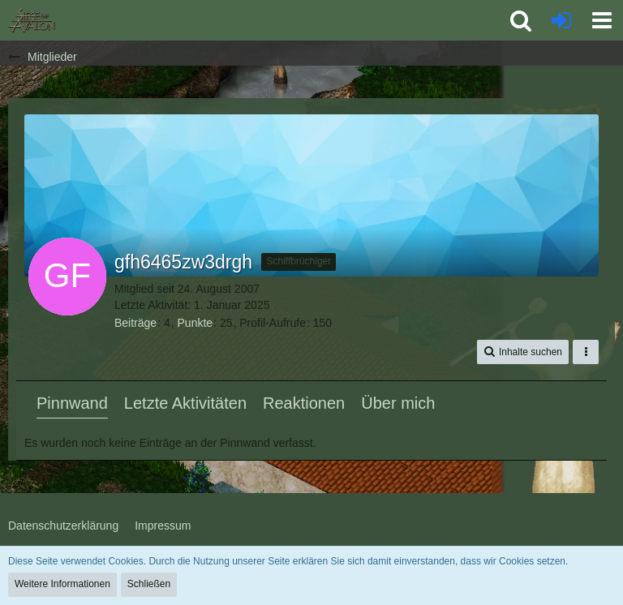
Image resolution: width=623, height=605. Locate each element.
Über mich (398, 403)
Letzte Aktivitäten (185, 403)
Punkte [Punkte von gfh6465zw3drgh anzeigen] (195, 322)
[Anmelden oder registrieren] (561, 20)
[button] (602, 20)
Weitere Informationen (62, 584)
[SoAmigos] (31, 20)
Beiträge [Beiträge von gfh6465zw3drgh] (135, 322)
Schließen (148, 584)
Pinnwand (72, 403)
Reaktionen (304, 403)
